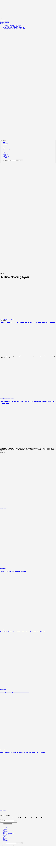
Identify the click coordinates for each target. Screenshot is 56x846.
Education (4, 147)
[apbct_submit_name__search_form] (15, 822)
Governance (5, 828)
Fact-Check (5, 146)
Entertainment (5, 154)
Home (4, 142)
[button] (3, 158)
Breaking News (5, 143)
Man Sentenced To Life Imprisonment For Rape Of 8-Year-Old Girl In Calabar (27, 323)
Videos (4, 153)
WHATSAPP (5, 23)
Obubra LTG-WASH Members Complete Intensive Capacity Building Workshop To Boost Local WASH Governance (22, 752)
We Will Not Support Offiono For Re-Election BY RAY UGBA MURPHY (13, 571)
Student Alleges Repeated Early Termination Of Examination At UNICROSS (14, 692)
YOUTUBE (4, 22)
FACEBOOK (5, 18)
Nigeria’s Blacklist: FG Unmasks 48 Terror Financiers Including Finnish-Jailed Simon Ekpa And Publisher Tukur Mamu (22, 631)
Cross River (8, 319)
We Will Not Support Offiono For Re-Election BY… (12, 26)
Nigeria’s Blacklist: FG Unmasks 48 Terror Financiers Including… (14, 27)
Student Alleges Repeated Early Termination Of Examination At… (14, 28)
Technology (5, 155)
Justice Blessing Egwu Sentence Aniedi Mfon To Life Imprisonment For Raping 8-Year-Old (27, 402)
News (4, 150)
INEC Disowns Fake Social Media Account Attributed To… (13, 25)
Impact (12, 319)
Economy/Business (6, 156)
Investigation (5, 829)
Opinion (4, 148)
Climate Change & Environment (8, 149)
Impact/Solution (5, 831)
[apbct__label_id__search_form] (7, 822)
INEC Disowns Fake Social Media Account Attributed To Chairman (13, 510)
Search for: (2, 820)
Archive (1, 823)
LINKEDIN (4, 21)
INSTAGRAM (5, 19)
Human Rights (5, 157)
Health (4, 151)
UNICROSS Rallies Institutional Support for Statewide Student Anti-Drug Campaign (16, 812)
